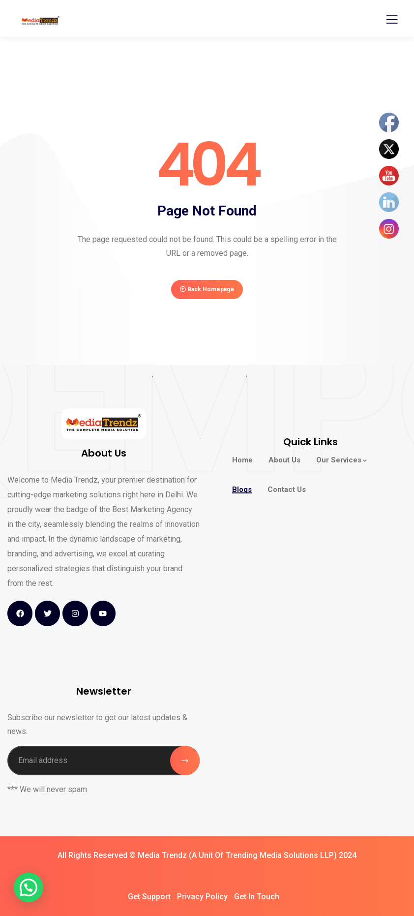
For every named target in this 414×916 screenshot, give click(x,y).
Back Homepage (207, 289)
